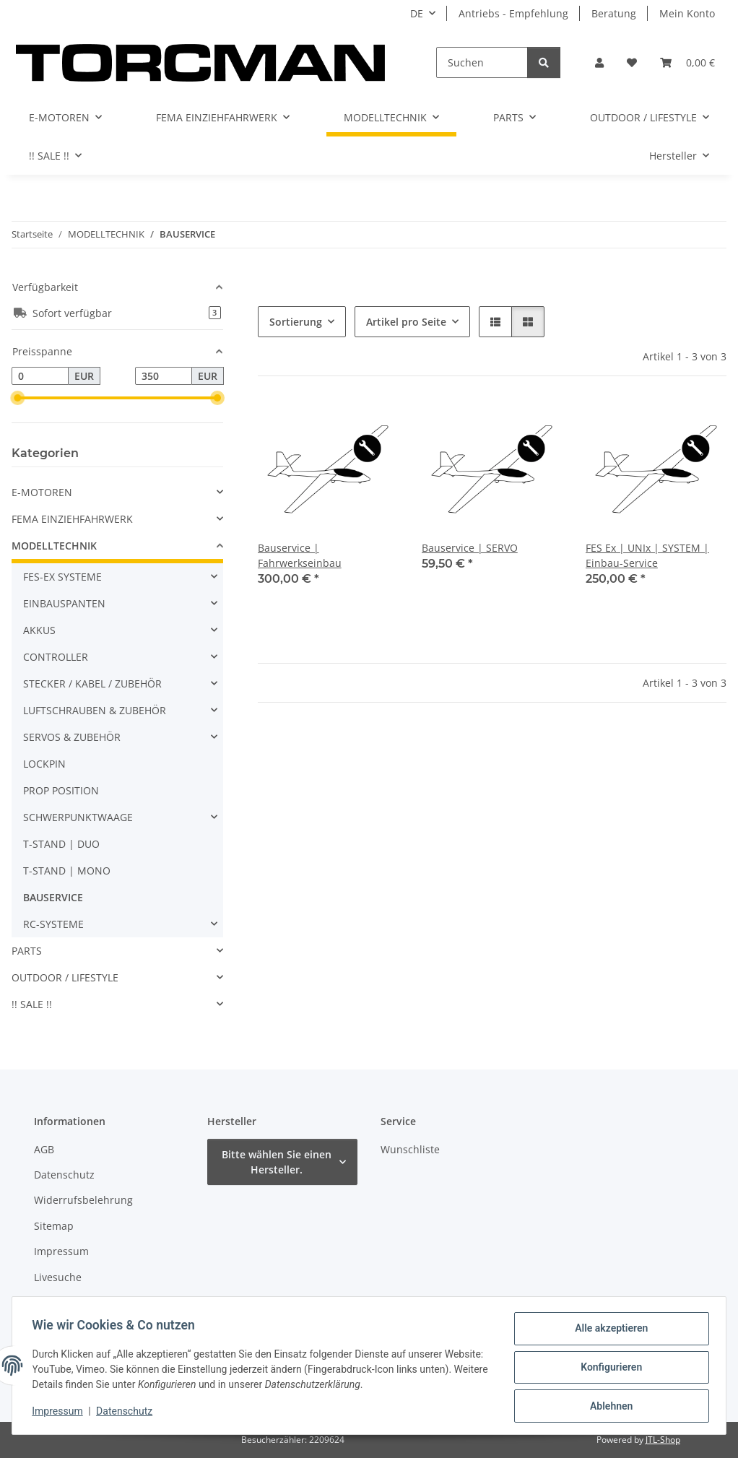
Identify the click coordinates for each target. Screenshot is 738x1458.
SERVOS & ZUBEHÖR (72, 737)
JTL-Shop (663, 1439)
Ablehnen (607, 1407)
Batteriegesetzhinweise (90, 1302)
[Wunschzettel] (631, 62)
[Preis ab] (40, 376)
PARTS (27, 951)
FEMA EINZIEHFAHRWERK (72, 519)
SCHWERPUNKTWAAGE (78, 817)
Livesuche (58, 1277)
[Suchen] (482, 62)
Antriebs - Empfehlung (513, 13)
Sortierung (295, 322)
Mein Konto (687, 13)
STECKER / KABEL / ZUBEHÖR (92, 683)
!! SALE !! (32, 1004)
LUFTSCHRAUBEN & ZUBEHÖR (94, 710)
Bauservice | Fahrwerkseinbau (300, 555)
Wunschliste (410, 1149)
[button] (599, 62)
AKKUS (39, 630)
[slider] (17, 398)
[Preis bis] (163, 376)
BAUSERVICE (53, 897)
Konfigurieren (607, 1369)
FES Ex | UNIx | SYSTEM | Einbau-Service (647, 555)
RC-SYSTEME (53, 924)
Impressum (60, 1413)
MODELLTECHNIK (54, 545)
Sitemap (54, 1226)
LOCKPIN (44, 764)
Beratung (613, 13)
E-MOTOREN (42, 492)
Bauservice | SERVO (470, 548)
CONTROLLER (55, 657)
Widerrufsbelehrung (83, 1200)
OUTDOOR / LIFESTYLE (65, 977)
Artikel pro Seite (406, 322)
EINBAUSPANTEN (64, 603)
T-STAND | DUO (61, 844)
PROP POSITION (61, 790)
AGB (44, 1149)
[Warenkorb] (687, 62)
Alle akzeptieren (607, 1331)
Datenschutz (128, 1413)
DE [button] (416, 13)
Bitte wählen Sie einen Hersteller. (276, 1161)
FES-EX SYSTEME (62, 576)
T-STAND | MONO (66, 870)
